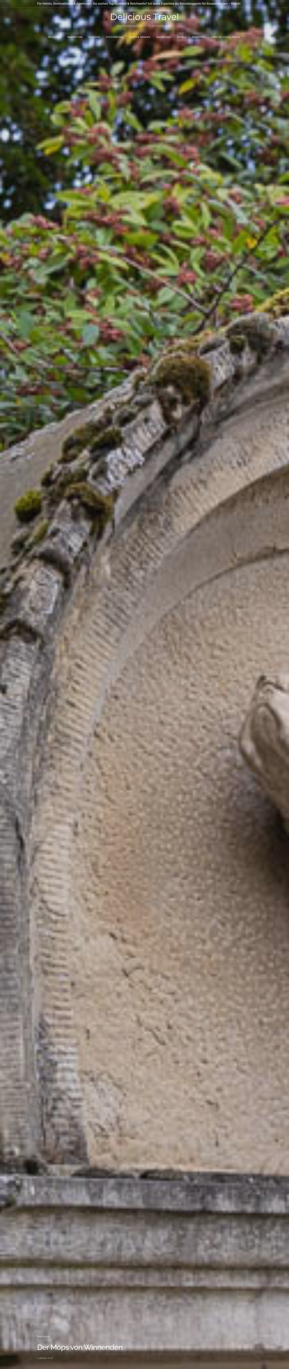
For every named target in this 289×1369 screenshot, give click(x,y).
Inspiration (74, 37)
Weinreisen (163, 37)
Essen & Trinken (139, 37)
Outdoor (94, 37)
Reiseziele (54, 37)
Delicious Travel (144, 16)
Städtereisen (114, 37)
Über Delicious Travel (226, 37)
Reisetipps (199, 37)
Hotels (181, 37)
